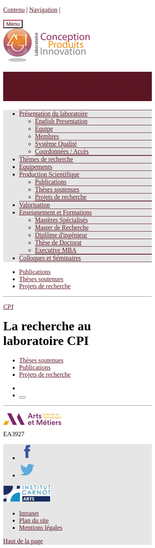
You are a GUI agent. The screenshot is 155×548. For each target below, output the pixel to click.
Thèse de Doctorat (58, 242)
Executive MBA (55, 250)
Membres (47, 136)
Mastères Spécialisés (61, 220)
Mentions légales (40, 527)
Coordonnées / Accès (62, 151)
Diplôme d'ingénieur (61, 235)
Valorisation (34, 204)
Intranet (29, 513)
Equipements (35, 166)
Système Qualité (56, 143)
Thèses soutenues (57, 189)
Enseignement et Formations (55, 212)
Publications (50, 181)
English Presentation (61, 121)
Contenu (14, 9)
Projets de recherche (61, 197)
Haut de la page (23, 541)
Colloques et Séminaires (50, 258)
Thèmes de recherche (46, 159)
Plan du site (34, 520)
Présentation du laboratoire (53, 113)
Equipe (44, 128)
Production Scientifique (49, 174)
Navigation (43, 9)
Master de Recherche (62, 227)
